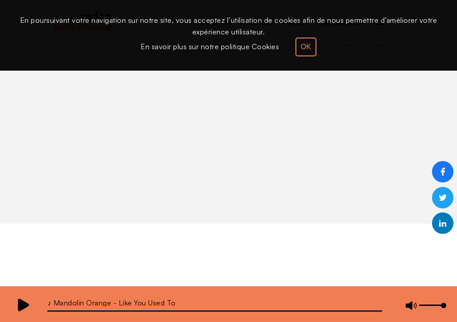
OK (306, 47)
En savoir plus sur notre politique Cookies (210, 46)
